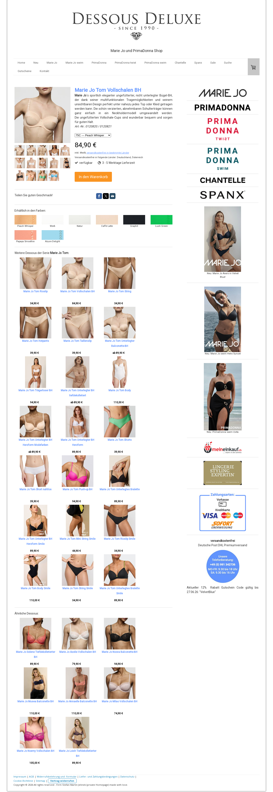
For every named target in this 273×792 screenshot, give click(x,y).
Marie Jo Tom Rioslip (35, 291)
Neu (35, 62)
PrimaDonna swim (155, 62)
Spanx (198, 62)
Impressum (19, 776)
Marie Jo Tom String (133, 291)
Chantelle (180, 62)
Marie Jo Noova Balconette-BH (133, 651)
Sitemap (40, 780)
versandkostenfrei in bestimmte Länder (108, 152)
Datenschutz (127, 776)
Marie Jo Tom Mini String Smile (84, 538)
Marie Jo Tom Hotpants (35, 340)
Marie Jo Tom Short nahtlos (36, 489)
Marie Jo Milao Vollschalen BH (133, 701)
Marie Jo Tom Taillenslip (84, 340)
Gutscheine (24, 71)
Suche (228, 62)
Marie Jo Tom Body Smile (35, 588)
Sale (213, 62)
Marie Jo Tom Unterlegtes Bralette (134, 489)
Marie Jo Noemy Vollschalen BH (35, 750)
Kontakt (44, 71)
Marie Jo (52, 62)
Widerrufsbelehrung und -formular (57, 776)
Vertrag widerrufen (62, 780)
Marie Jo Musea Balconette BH (35, 701)
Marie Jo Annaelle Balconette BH (84, 701)
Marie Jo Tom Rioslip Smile (133, 538)
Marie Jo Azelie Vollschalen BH (84, 651)
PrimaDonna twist (125, 62)
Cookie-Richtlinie (23, 780)
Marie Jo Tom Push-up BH (84, 489)
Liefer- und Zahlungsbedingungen (98, 776)
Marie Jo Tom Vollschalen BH (84, 291)
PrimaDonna (99, 62)
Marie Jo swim (74, 62)
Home (21, 62)
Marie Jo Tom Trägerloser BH (35, 390)
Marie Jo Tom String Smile (84, 588)
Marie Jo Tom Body (133, 390)
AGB (31, 776)
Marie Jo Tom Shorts (134, 439)
